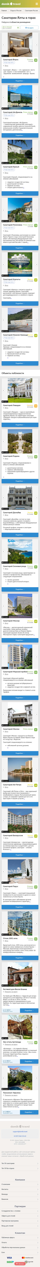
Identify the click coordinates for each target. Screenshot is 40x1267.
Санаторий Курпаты (11, 279)
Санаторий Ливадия (11, 405)
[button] (3, 45)
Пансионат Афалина (12, 1093)
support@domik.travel (20, 1131)
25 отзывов (30, 168)
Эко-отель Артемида (12, 1042)
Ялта (6, 66)
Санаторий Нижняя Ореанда (15, 335)
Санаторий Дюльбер (12, 512)
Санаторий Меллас (11, 729)
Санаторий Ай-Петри (12, 785)
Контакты (5, 1189)
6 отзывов (30, 226)
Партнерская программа (10, 1221)
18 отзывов (30, 407)
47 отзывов (30, 281)
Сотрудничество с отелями (11, 1211)
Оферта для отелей (8, 1216)
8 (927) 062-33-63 (20, 1136)
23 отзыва (30, 457)
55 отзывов (30, 514)
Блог (3, 1252)
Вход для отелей (7, 1226)
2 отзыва (30, 61)
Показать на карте (11, 992)
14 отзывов (30, 113)
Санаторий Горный (11, 167)
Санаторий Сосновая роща (14, 566)
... (3, 76)
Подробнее (19, 81)
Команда (5, 1194)
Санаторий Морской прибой (15, 672)
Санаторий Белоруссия (13, 835)
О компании (6, 1184)
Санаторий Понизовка (12, 225)
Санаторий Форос (10, 59)
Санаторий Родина (11, 456)
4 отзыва (30, 940)
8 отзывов (30, 567)
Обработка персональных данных (13, 1247)
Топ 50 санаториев (8, 1163)
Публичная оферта (8, 1237)
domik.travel (20, 1126)
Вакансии (5, 1199)
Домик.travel (11, 3)
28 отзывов (30, 786)
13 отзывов (30, 888)
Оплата (4, 1242)
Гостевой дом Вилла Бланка (15, 989)
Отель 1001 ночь (10, 938)
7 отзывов (30, 336)
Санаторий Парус (10, 886)
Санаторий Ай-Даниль (12, 112)
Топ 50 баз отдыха (8, 1168)
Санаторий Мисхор (11, 621)
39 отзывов (30, 622)
